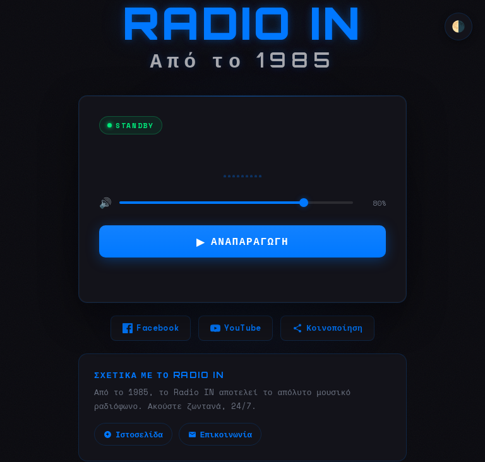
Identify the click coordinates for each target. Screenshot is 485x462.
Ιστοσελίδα (133, 435)
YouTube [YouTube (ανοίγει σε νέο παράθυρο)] (235, 328)
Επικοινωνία (220, 435)
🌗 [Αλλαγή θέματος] (458, 26)
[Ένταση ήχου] (236, 202)
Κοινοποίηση (327, 328)
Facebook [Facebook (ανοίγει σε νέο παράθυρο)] (151, 328)
